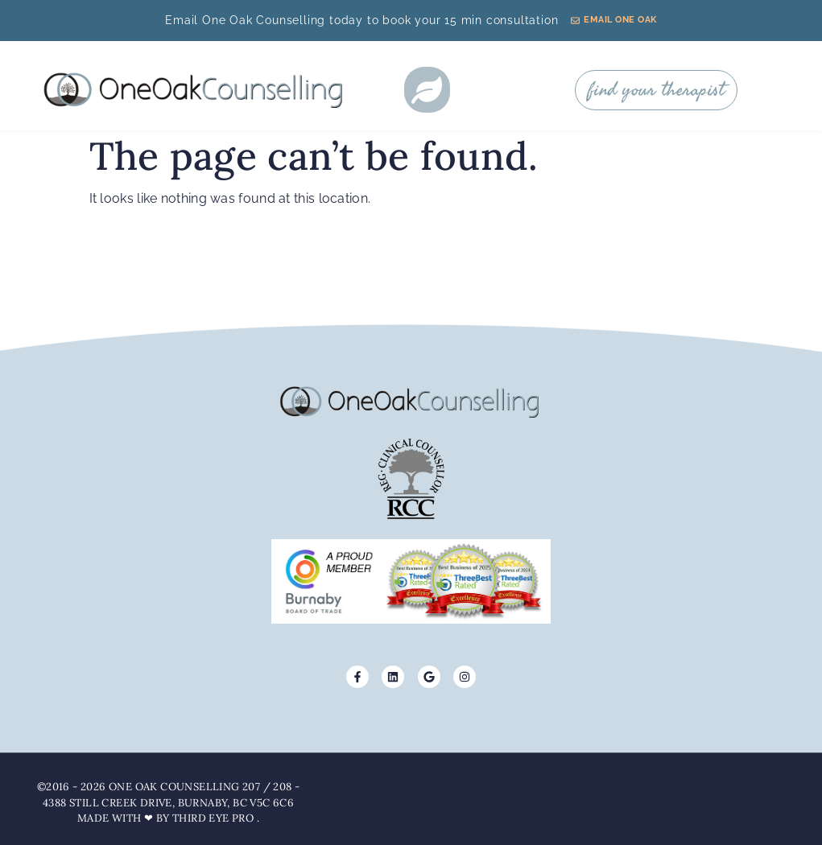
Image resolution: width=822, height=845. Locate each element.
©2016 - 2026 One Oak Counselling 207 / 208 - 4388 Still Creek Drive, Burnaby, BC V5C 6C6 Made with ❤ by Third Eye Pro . (168, 802)
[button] (427, 90)
